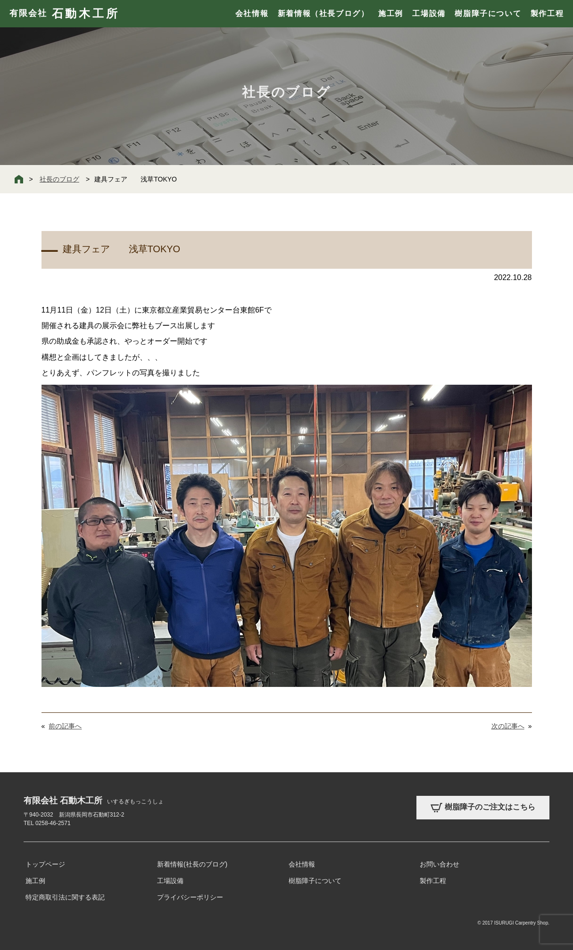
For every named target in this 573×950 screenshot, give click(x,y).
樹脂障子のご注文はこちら (483, 807)
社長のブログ (59, 179)
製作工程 (547, 13)
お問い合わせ (439, 864)
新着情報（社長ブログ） (323, 13)
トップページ (45, 864)
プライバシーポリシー (190, 897)
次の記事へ (507, 726)
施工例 (390, 13)
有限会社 (64, 13)
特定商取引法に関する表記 (65, 897)
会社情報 (251, 13)
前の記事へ (65, 726)
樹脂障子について (488, 13)
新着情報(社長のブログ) (192, 864)
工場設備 (428, 13)
